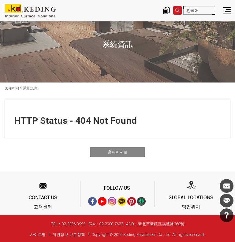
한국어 (193, 10)
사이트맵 (38, 234)
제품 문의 (166, 10)
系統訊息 (30, 88)
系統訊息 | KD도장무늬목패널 (30, 11)
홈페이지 (12, 88)
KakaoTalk (226, 200)
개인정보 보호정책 (68, 234)
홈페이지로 (118, 152)
